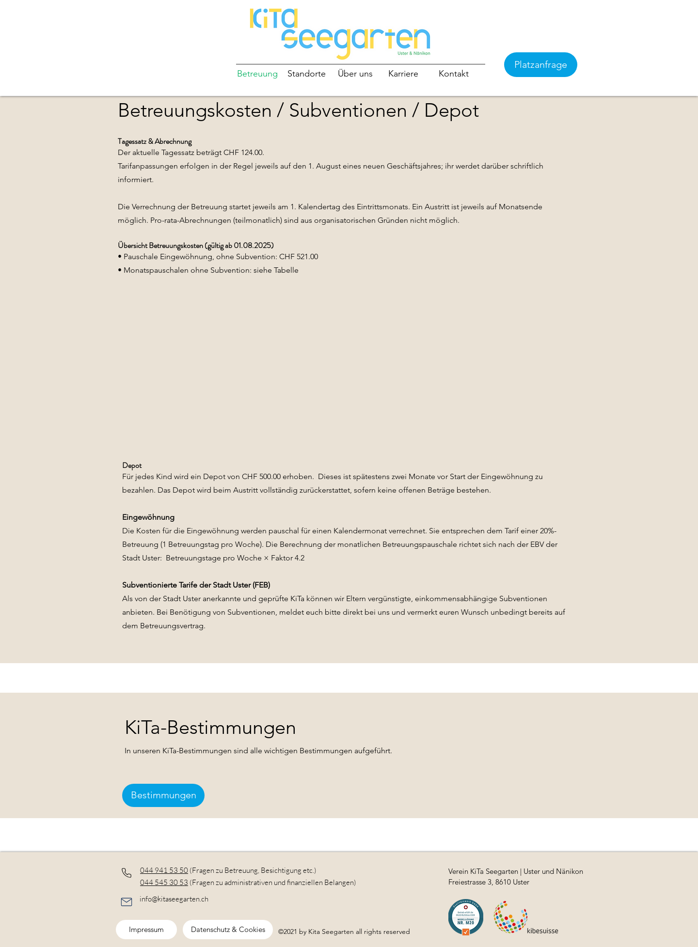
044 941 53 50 (164, 870)
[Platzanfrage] (540, 64)
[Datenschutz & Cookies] (228, 929)
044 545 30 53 (164, 882)
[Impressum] (146, 929)
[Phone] (126, 872)
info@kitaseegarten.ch (174, 898)
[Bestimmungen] (163, 795)
